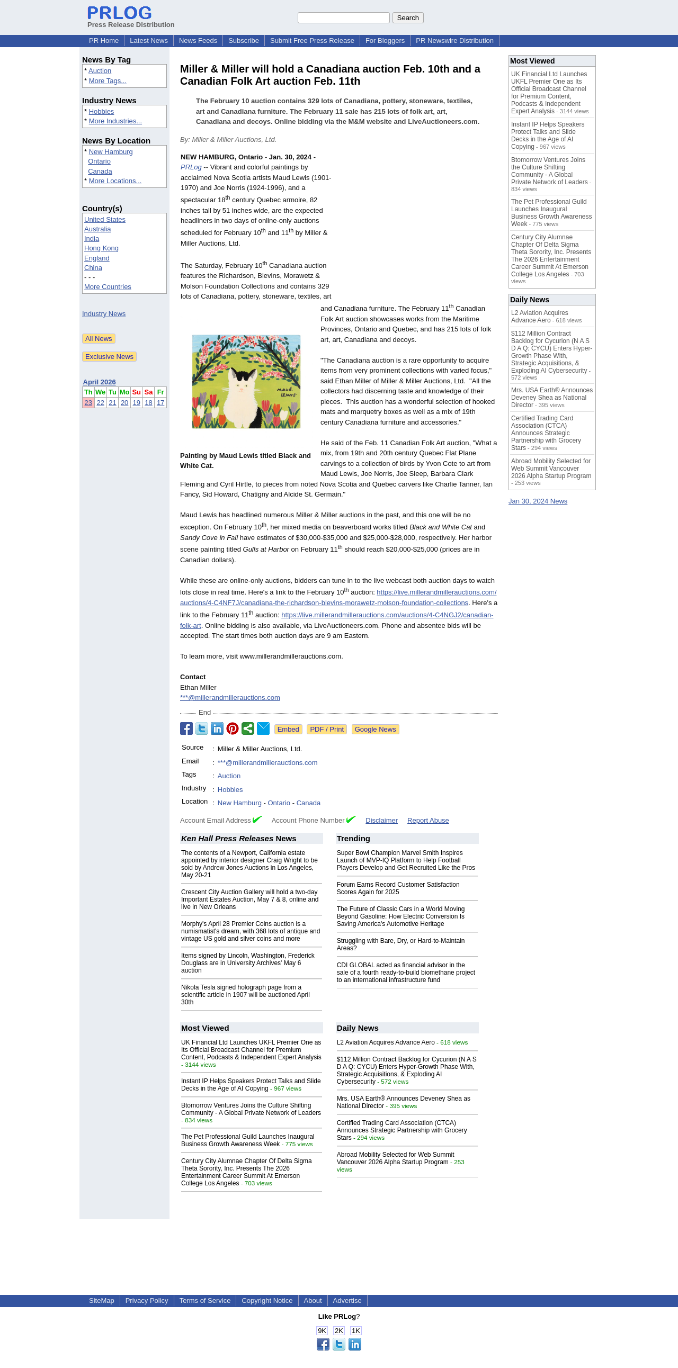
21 (112, 403)
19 (136, 403)
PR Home (104, 40)
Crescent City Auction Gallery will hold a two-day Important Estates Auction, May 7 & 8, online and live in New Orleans (249, 899)
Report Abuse (428, 820)
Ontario (99, 161)
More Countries (107, 287)
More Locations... (115, 181)
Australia (97, 229)
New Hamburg (111, 152)
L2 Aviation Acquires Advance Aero (386, 1042)
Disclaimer (381, 820)
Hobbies (101, 111)
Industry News (104, 314)
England (97, 258)
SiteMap (101, 1300)
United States (105, 219)
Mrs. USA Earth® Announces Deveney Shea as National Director (552, 397)
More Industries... (115, 121)
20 (124, 403)
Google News (375, 729)
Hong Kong (101, 248)
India (91, 238)
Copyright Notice (267, 1300)
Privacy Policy (147, 1300)
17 (160, 403)
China (93, 268)
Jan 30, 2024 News (537, 501)
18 (148, 403)
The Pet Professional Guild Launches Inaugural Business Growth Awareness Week (248, 1140)
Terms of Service (205, 1300)
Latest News (149, 40)
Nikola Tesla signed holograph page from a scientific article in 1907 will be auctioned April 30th (245, 995)
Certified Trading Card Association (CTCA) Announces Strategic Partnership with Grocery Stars (402, 1130)
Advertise (347, 1300)
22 (100, 403)
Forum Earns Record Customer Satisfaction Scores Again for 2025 (398, 888)
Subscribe (243, 40)
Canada (100, 171)
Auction (99, 71)
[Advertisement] (418, 230)
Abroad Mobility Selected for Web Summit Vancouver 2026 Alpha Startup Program (395, 1158)
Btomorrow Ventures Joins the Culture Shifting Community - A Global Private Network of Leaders (251, 1109)
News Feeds (198, 40)
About (313, 1300)
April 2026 (99, 382)
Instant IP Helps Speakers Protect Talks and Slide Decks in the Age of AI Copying (251, 1084)
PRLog (191, 167)
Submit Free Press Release (312, 40)
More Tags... (108, 81)
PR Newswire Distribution (455, 40)
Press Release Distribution (131, 21)
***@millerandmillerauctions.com (230, 697)
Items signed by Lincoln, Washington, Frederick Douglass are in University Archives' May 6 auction (248, 963)
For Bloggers (385, 40)
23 (88, 403)
